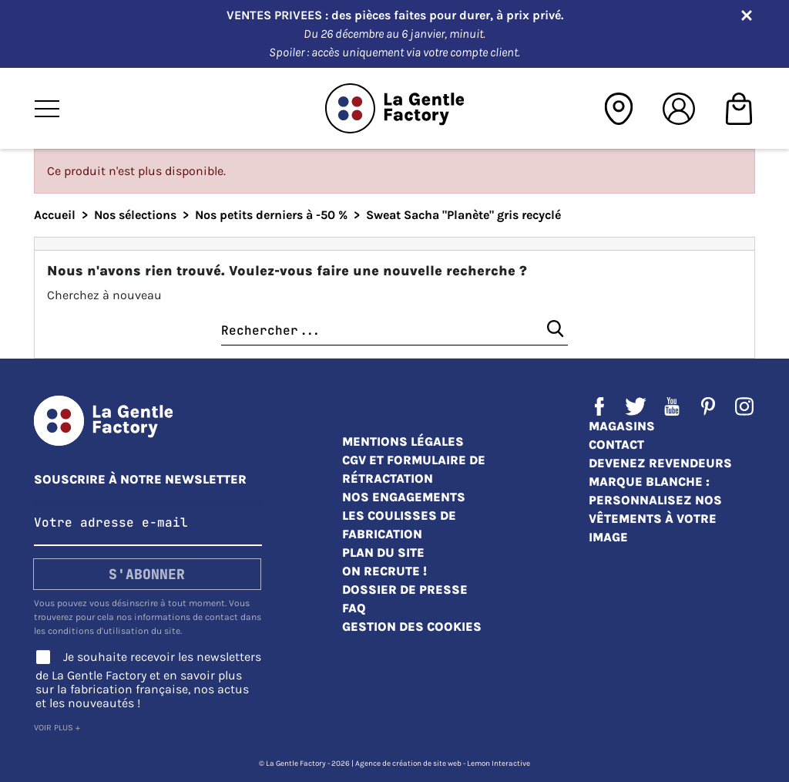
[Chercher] (394, 331)
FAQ (354, 608)
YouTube (672, 406)
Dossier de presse (405, 589)
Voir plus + (57, 728)
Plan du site (383, 552)
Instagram (744, 406)
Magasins (622, 426)
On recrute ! (384, 571)
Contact (616, 444)
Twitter (635, 406)
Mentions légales (403, 441)
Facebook (599, 406)
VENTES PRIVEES (276, 15)
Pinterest (708, 406)
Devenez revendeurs (660, 463)
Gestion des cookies (412, 626)
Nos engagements (403, 497)
